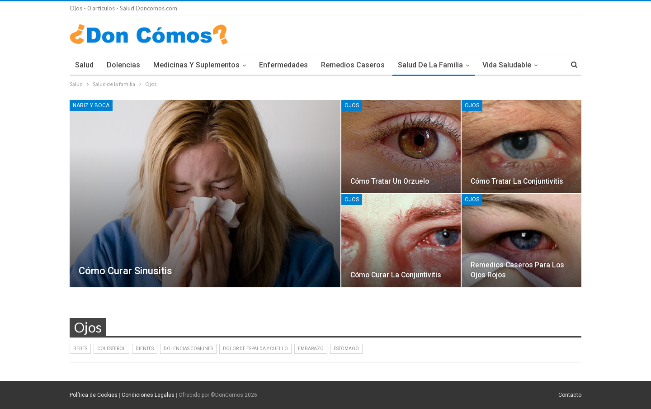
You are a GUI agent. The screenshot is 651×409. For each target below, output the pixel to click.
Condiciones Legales (148, 395)
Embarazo (311, 348)
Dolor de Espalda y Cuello (255, 348)
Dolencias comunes (188, 348)
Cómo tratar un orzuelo (389, 181)
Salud (84, 65)
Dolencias (123, 65)
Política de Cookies (94, 395)
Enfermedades (283, 65)
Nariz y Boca (91, 105)
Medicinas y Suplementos (196, 65)
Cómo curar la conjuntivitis (395, 275)
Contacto (569, 395)
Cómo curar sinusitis (125, 270)
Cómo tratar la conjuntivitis (517, 181)
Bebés (80, 348)
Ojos (351, 105)
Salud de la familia (430, 65)
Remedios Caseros (353, 65)
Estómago (346, 348)
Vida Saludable (506, 65)
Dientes (145, 348)
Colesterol (111, 348)
